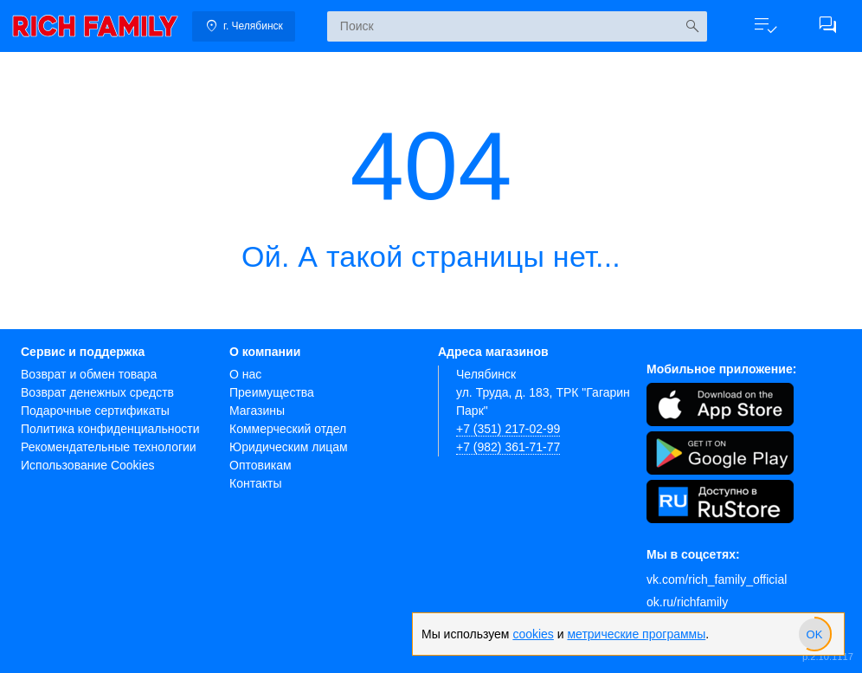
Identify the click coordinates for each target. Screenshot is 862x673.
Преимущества (271, 392)
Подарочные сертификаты (95, 410)
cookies (532, 634)
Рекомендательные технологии (108, 447)
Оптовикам (260, 465)
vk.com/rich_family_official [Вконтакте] (716, 579)
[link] (95, 26)
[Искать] (692, 26)
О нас (245, 374)
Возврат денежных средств (97, 392)
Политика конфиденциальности (110, 429)
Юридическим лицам (288, 447)
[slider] (814, 634)
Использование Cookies (88, 465)
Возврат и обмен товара (89, 374)
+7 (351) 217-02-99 (508, 429)
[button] (765, 26)
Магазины (257, 410)
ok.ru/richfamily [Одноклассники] (687, 602)
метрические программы (636, 634)
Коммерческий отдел (287, 429)
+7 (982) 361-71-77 (508, 447)
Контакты (255, 483)
